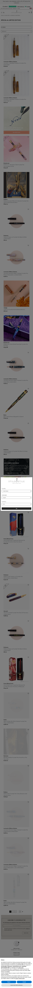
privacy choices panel (19, 978)
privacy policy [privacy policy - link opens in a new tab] (21, 963)
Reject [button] (8, 981)
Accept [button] (24, 981)
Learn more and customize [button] (16, 985)
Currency (4, 501)
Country (4, 488)
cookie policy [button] (20, 967)
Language (4, 495)
